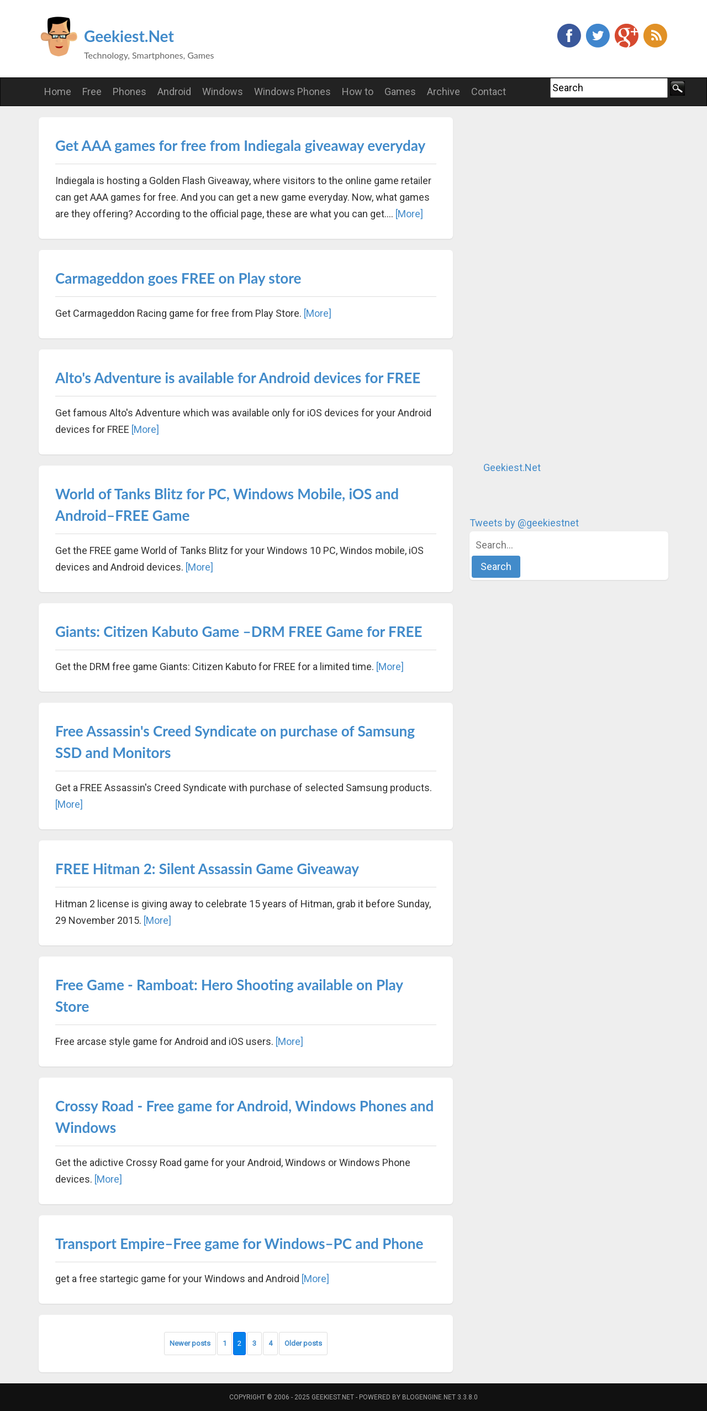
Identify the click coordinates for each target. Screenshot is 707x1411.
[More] (409, 214)
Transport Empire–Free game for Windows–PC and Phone (239, 1243)
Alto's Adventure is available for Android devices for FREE (237, 377)
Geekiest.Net (129, 36)
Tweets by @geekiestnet (524, 523)
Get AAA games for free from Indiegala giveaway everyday (240, 145)
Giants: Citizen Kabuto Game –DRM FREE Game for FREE (238, 631)
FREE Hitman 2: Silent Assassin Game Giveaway (207, 868)
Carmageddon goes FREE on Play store (178, 278)
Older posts (303, 1343)
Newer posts (190, 1343)
